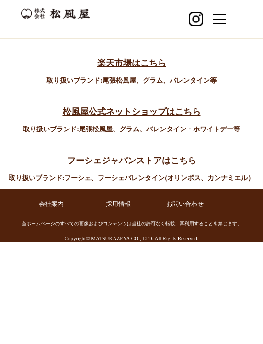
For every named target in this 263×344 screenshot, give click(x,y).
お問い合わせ (185, 203)
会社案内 (51, 203)
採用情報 (118, 203)
